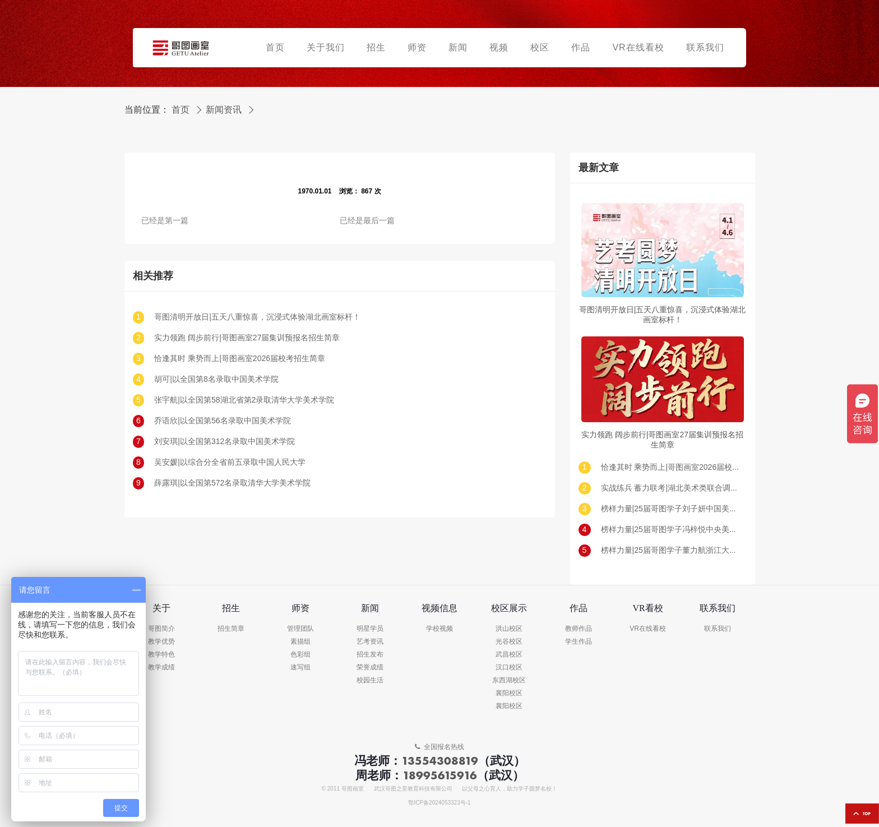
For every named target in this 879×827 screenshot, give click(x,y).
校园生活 (370, 680)
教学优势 (161, 641)
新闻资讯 (224, 110)
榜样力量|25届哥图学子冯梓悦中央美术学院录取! (671, 529)
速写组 (300, 667)
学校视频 (439, 628)
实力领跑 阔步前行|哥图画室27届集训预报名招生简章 (247, 338)
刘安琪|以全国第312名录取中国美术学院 (224, 441)
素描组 (300, 641)
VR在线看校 (648, 628)
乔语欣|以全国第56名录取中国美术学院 (222, 421)
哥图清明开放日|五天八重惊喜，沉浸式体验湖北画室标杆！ (257, 317)
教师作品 (578, 628)
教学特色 (161, 654)
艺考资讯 (370, 641)
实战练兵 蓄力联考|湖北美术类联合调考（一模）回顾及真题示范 (671, 488)
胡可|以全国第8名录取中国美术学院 (216, 379)
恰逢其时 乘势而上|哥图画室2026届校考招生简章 (239, 358)
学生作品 (578, 641)
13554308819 (439, 760)
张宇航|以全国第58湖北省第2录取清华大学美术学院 (244, 400)
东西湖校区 (509, 680)
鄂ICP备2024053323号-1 (439, 803)
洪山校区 (509, 628)
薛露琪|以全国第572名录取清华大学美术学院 (232, 483)
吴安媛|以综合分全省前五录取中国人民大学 (230, 462)
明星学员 (370, 628)
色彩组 (300, 654)
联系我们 (717, 628)
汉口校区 (509, 667)
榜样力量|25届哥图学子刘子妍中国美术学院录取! (671, 509)
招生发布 (370, 654)
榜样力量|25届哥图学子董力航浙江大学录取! (671, 550)
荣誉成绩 (370, 667)
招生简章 (231, 628)
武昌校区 (509, 654)
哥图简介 (161, 628)
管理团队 (300, 628)
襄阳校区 (509, 693)
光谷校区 (509, 641)
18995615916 (440, 775)
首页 (180, 110)
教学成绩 (161, 667)
